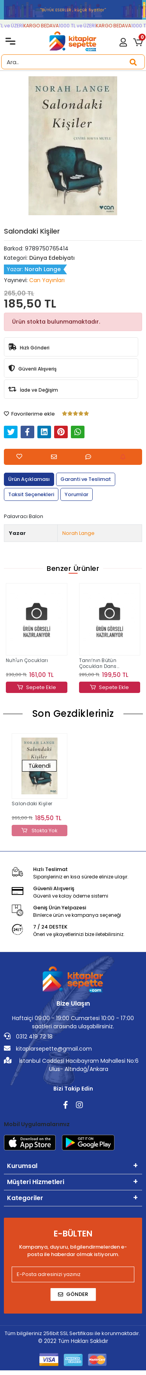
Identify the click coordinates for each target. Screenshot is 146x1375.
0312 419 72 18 (28, 1036)
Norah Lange (78, 533)
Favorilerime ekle (29, 414)
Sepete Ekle (36, 687)
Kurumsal (22, 1165)
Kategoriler (25, 1197)
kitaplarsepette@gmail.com (48, 1049)
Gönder (73, 1294)
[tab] (29, 479)
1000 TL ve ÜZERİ (80, 25)
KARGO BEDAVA (44, 25)
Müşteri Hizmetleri (35, 1181)
